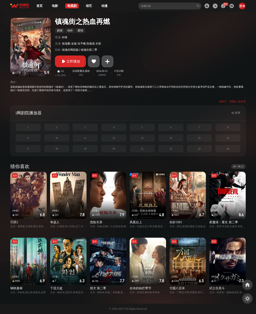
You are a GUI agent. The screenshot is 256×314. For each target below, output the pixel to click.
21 (142, 148)
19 (85, 148)
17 (28, 148)
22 (171, 148)
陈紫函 (91, 43)
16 (228, 138)
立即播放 (70, 61)
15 (199, 138)
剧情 (59, 30)
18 (56, 148)
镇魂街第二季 (89, 49)
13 (142, 138)
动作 (70, 30)
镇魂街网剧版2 (71, 49)
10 (56, 138)
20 (113, 148)
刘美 (98, 43)
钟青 (64, 37)
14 (171, 138)
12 (113, 138)
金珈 (74, 43)
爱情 (80, 30)
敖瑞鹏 (66, 43)
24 (228, 148)
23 (199, 148)
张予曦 (81, 43)
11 (85, 138)
